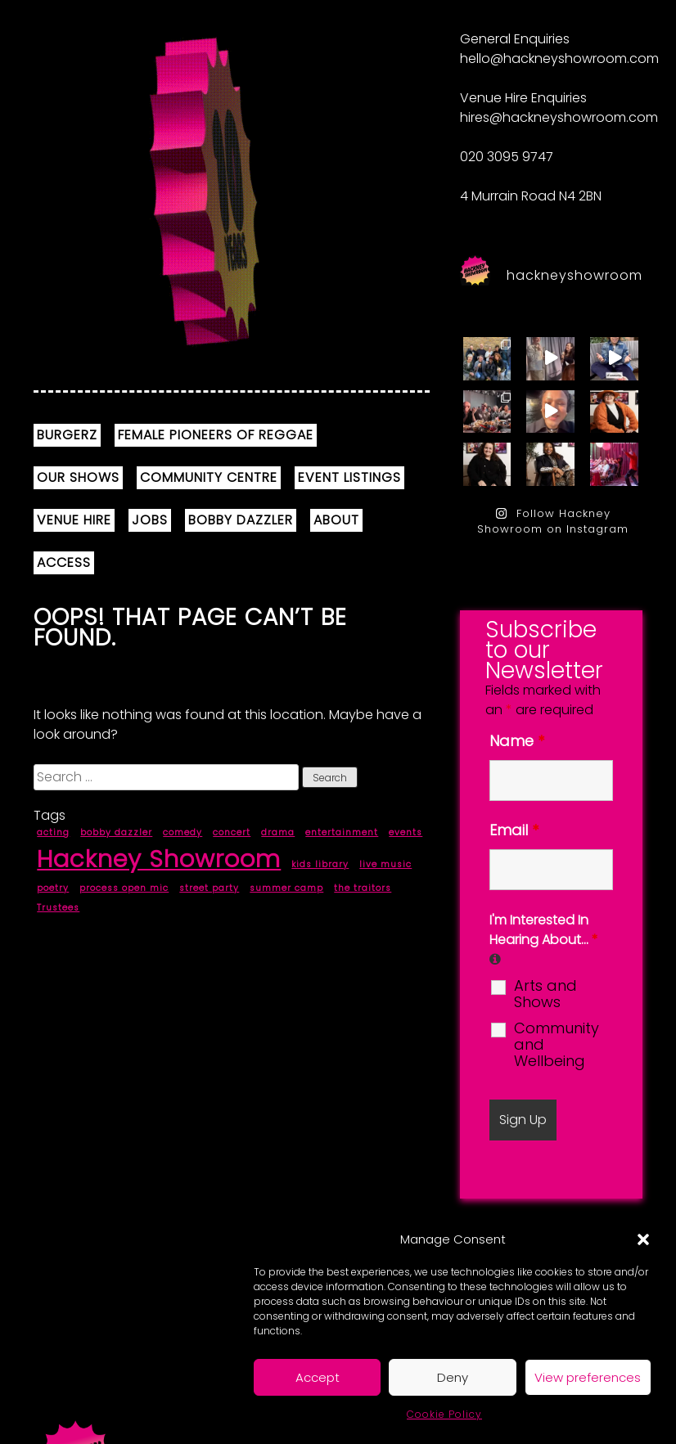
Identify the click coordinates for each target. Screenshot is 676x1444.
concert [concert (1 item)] (231, 832)
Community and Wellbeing (556, 1044)
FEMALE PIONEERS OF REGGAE (215, 434)
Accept (317, 1377)
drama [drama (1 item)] (278, 832)
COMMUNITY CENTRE (208, 477)
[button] (643, 1239)
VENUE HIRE (74, 520)
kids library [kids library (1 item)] (320, 864)
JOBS (150, 520)
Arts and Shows (545, 994)
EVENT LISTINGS (349, 477)
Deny (452, 1377)
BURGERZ (67, 434)
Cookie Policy (444, 1414)
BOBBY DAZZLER (240, 520)
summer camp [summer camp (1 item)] (286, 888)
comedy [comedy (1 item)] (182, 832)
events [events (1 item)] (405, 832)
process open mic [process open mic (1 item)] (124, 888)
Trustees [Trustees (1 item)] (58, 908)
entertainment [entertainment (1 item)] (341, 832)
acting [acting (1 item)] (53, 832)
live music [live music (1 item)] (385, 864)
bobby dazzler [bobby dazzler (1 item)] (116, 832)
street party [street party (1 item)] (209, 888)
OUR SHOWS (78, 477)
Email (514, 830)
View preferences (587, 1377)
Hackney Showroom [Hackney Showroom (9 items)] (159, 858)
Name (516, 741)
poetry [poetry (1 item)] (53, 888)
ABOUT (336, 520)
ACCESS (64, 562)
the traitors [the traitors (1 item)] (362, 888)
